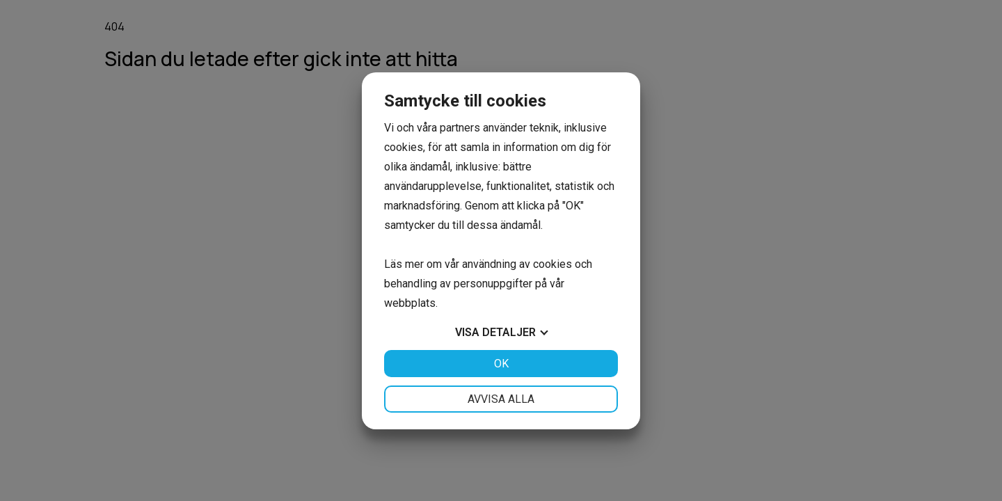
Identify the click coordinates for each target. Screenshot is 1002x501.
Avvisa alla (501, 399)
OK (501, 363)
